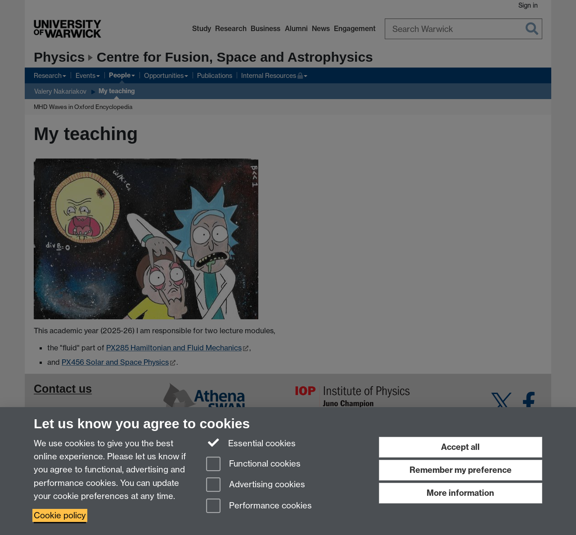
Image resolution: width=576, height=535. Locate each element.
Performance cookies (259, 506)
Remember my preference (461, 470)
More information (460, 493)
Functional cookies (253, 464)
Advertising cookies (255, 485)
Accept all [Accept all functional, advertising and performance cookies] (460, 447)
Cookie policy (60, 515)
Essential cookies (251, 443)
